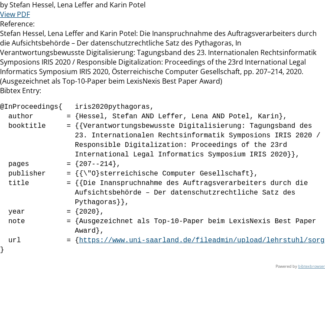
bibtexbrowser (311, 266)
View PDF (15, 14)
